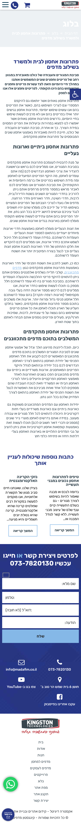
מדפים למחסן (40, 762)
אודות (41, 749)
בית (40, 742)
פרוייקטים (41, 775)
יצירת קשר (41, 800)
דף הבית (71, 33)
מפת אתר (41, 787)
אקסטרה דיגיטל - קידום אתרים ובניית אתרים (40, 811)
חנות (40, 755)
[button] (75, 94)
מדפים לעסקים (40, 768)
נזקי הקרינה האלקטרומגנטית (23, 478)
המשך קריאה (64, 530)
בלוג (55, 33)
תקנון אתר (40, 794)
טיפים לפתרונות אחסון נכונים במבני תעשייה (63, 480)
